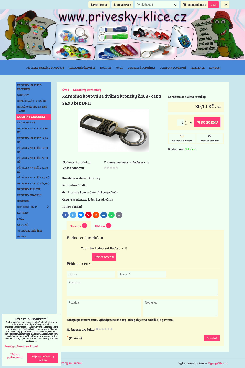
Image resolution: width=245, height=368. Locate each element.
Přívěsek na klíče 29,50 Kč (32, 169)
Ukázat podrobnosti (15, 356)
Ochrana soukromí (173, 67)
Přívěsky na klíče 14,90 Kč (32, 140)
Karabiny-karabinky (31, 116)
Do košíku (207, 122)
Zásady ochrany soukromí (64, 363)
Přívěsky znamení (29, 195)
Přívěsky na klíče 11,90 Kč (32, 130)
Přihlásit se (99, 4)
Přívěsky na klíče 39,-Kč (33, 177)
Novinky (106, 67)
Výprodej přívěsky (30, 230)
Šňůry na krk (26, 122)
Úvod (119, 67)
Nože (20, 218)
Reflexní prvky (34, 207)
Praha (21, 236)
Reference (198, 67)
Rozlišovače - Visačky (32, 101)
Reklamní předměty (82, 67)
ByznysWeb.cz (218, 363)
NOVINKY (23, 95)
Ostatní (22, 224)
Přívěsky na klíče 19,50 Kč (32, 150)
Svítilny (23, 212)
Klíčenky (23, 201)
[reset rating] (97, 328)
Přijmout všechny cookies (42, 358)
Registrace (122, 4)
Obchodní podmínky (141, 67)
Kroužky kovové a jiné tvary (32, 108)
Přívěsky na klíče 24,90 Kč (32, 160)
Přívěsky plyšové (28, 189)
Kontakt (215, 67)
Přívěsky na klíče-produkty (45, 67)
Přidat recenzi (104, 257)
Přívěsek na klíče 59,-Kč (33, 183)
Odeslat (212, 338)
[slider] (111, 167)
